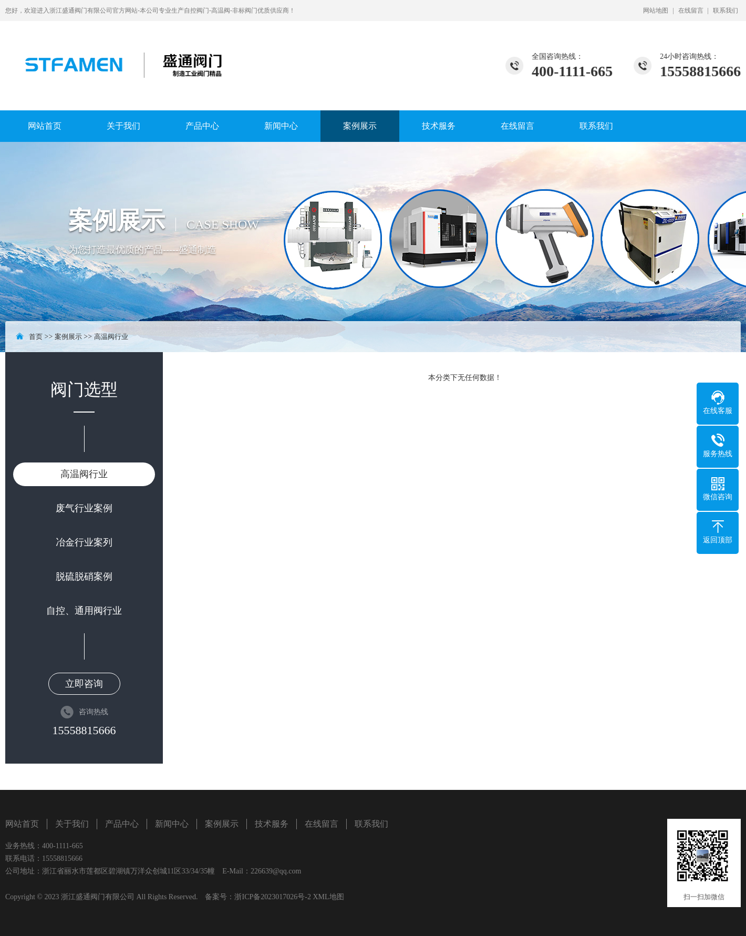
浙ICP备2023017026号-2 (272, 897)
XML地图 (328, 897)
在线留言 (690, 10)
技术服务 (438, 125)
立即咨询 (84, 683)
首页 (36, 337)
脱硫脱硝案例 (84, 576)
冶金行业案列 (84, 542)
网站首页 (44, 125)
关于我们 (123, 125)
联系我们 (725, 10)
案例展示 (360, 125)
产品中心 (202, 125)
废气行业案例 (84, 508)
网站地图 (655, 10)
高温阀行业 (111, 337)
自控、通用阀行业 (84, 610)
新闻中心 (281, 125)
